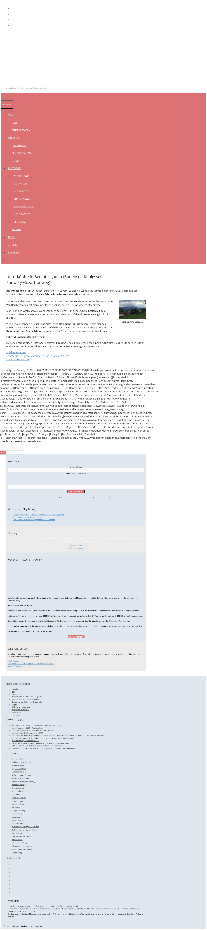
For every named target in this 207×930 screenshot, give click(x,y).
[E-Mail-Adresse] (76, 470)
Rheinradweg (21, 191)
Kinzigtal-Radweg (18, 810)
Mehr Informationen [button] (17, 359)
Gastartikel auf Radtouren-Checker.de (27, 702)
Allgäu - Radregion (19, 768)
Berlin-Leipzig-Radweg (20, 778)
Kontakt (14, 252)
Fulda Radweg (17, 801)
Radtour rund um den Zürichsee (24, 830)
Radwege (15, 168)
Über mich (16, 138)
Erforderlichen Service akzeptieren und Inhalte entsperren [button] (38, 355)
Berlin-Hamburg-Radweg (21, 775)
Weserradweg (21, 175)
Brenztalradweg (18, 788)
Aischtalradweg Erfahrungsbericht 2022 (27, 733)
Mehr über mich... (76, 636)
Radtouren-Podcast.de (20, 710)
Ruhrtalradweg (17, 839)
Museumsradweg (18, 820)
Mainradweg (17, 814)
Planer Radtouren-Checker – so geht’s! (27, 697)
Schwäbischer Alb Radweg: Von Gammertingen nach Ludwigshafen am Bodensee (44, 748)
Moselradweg (21, 214)
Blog (11, 237)
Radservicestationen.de (21, 707)
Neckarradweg (17, 823)
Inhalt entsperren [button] (16, 352)
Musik (16, 160)
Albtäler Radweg (18, 765)
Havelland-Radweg (19, 804)
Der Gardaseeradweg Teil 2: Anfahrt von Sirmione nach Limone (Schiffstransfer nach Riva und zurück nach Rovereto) (58, 735)
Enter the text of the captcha (76, 473)
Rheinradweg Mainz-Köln (21, 836)
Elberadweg (20, 183)
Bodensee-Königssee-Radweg (23, 781)
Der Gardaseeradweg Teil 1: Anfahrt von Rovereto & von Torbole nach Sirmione (43, 738)
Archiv (12, 245)
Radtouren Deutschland (21, 762)
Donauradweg (22, 198)
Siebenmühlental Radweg (22, 849)
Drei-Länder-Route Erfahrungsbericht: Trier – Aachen (34, 519)
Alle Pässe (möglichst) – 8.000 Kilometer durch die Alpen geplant (38, 514)
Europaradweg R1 (19, 797)
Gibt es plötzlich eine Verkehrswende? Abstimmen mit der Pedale (37, 746)
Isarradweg (16, 807)
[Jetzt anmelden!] (76, 491)
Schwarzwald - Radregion (22, 846)
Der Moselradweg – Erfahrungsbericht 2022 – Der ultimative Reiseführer (40, 743)
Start (13, 115)
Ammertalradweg (18, 772)
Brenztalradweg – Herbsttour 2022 (25, 740)
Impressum (16, 715)
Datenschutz (17, 712)
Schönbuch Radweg (19, 843)
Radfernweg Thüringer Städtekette (25, 827)
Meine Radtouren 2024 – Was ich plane (28, 517)
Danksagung (17, 694)
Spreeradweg (17, 852)
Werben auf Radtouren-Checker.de (25, 699)
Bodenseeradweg (23, 206)
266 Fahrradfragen (19, 759)
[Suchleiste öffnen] (3, 96)
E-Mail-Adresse (76, 467)
